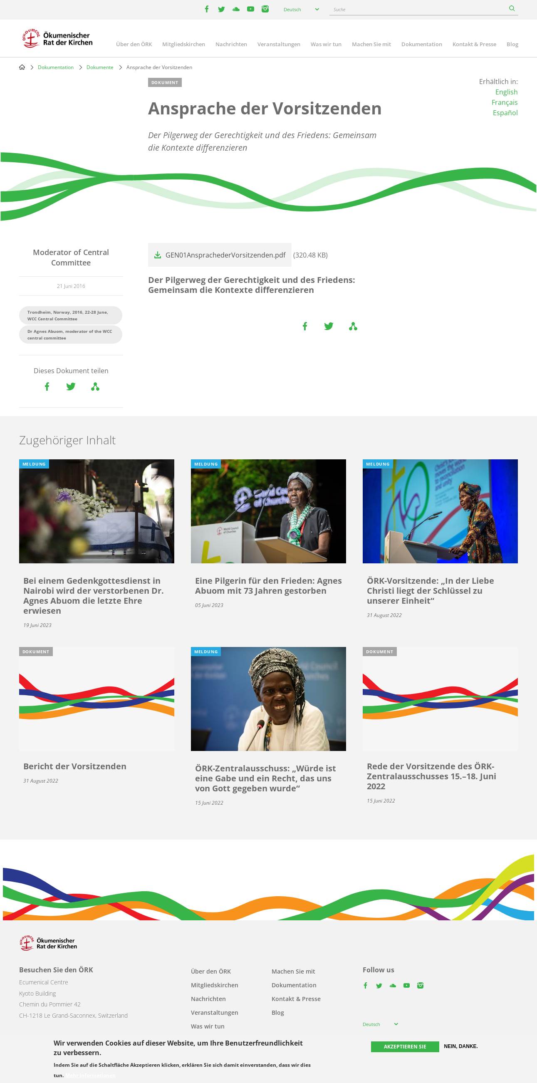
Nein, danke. (461, 1046)
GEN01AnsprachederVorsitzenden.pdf (225, 255)
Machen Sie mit (371, 44)
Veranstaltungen (278, 44)
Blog (512, 44)
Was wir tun (326, 44)
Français (505, 102)
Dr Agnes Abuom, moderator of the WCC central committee (69, 334)
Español (505, 112)
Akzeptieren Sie (405, 1046)
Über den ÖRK (134, 44)
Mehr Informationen (90, 1075)
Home (22, 67)
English (506, 92)
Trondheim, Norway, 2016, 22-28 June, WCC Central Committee (67, 315)
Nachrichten (231, 44)
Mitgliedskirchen (183, 44)
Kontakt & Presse (474, 44)
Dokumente (100, 67)
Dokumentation (421, 44)
